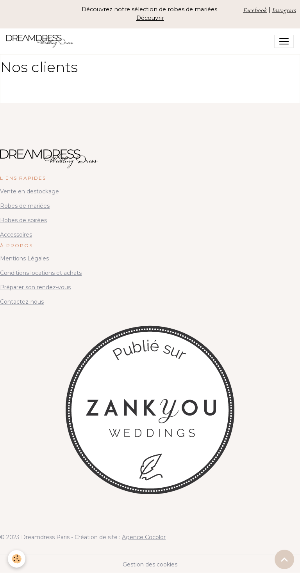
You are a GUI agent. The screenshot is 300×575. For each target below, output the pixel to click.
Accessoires (16, 234)
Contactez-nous (22, 301)
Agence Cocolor (144, 537)
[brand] (41, 41)
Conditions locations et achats (41, 272)
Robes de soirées (23, 220)
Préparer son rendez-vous (35, 287)
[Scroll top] (284, 559)
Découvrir (150, 17)
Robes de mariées (25, 205)
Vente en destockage (29, 191)
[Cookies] (16, 559)
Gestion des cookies (150, 564)
